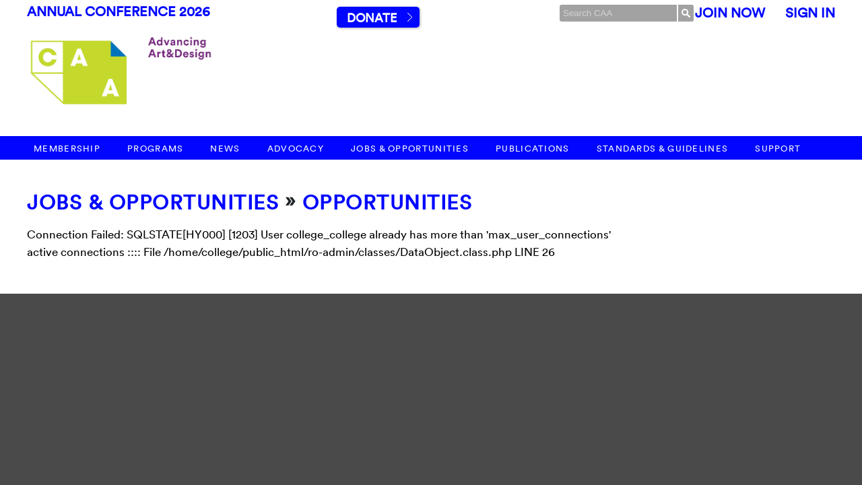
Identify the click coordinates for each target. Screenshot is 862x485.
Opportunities (387, 202)
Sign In (810, 13)
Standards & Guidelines (663, 148)
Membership (67, 148)
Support (778, 148)
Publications (533, 148)
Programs (155, 148)
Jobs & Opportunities (410, 148)
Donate (372, 18)
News (225, 148)
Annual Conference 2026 (118, 11)
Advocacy (295, 148)
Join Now (730, 13)
